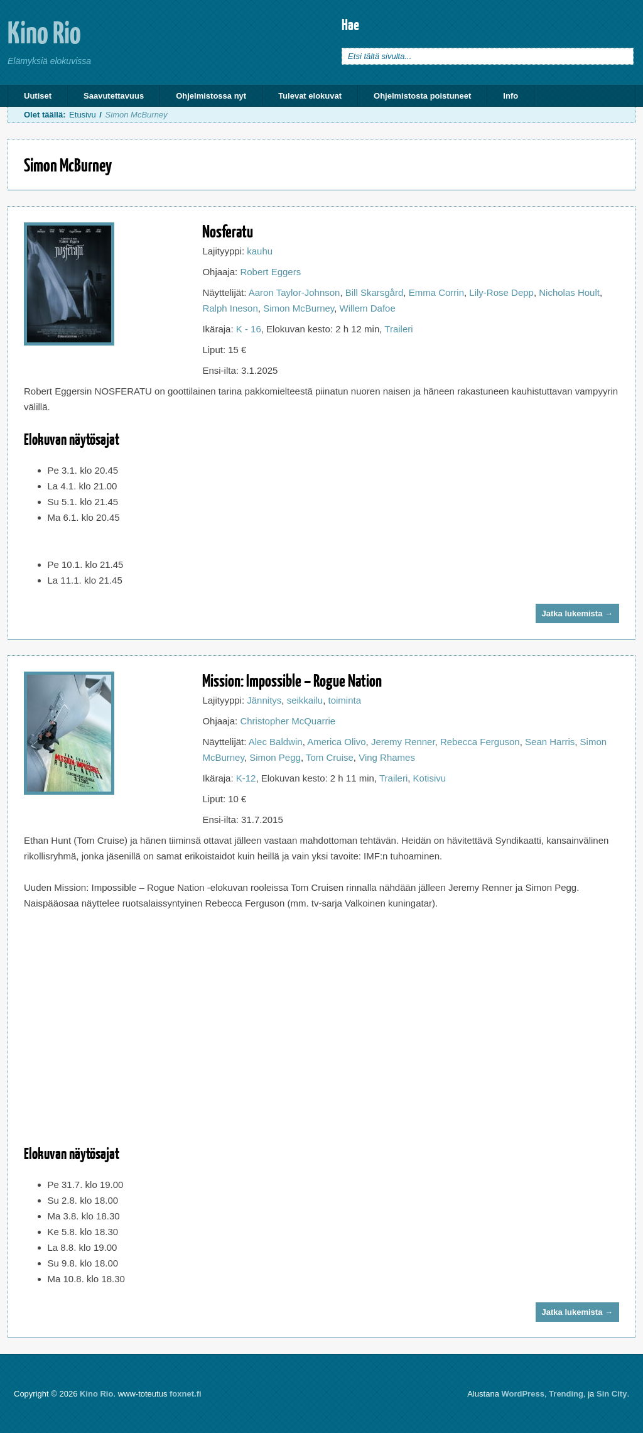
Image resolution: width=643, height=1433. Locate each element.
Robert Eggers (270, 271)
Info (510, 96)
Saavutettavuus (114, 96)
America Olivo (336, 741)
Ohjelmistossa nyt (211, 96)
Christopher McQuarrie (287, 721)
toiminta (345, 700)
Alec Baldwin (276, 741)
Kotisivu (429, 778)
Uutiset (37, 96)
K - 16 (248, 329)
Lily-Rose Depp (501, 292)
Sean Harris (550, 741)
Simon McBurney (298, 308)
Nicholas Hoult (569, 292)
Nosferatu (227, 231)
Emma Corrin (436, 292)
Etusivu (82, 114)
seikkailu (305, 700)
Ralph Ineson (229, 308)
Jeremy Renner (403, 741)
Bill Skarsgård (374, 292)
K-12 (246, 778)
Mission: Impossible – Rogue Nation (292, 680)
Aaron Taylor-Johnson (294, 292)
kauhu (260, 251)
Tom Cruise (330, 757)
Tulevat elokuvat (310, 96)
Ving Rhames (387, 757)
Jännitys (264, 700)
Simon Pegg (275, 757)
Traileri (398, 329)
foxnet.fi (186, 1393)
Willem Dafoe (368, 308)
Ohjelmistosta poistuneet (422, 96)
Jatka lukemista (577, 613)
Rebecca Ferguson (480, 741)
